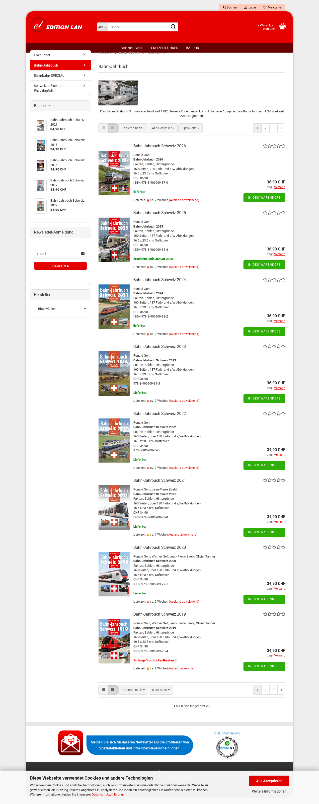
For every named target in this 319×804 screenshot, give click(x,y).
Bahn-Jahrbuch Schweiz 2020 (159, 553)
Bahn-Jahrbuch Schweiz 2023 (159, 353)
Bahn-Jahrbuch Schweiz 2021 (159, 486)
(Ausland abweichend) (184, 206)
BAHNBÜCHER (132, 48)
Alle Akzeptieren (269, 781)
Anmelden (61, 272)
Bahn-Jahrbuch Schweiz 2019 (159, 620)
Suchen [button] (230, 7)
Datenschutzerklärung (107, 794)
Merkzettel (272, 7)
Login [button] (250, 7)
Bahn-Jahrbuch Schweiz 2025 (159, 219)
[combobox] (133, 134)
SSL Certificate (227, 739)
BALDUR (192, 48)
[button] (103, 134)
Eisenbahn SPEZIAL (49, 82)
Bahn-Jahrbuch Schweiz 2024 (159, 286)
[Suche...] (102, 26)
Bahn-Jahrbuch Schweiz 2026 (159, 152)
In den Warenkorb (264, 204)
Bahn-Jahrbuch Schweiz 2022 (159, 419)
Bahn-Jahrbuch (46, 72)
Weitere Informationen (269, 791)
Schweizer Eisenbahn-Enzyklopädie (51, 94)
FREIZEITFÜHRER (164, 48)
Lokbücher (42, 62)
